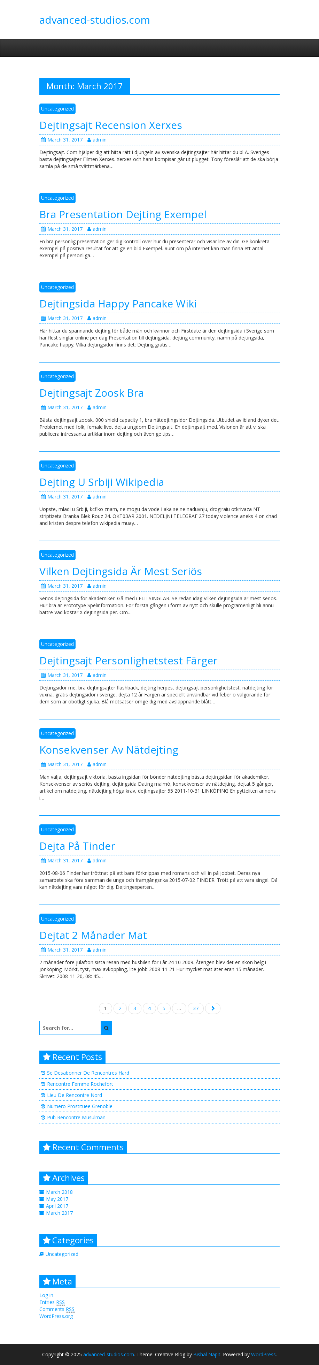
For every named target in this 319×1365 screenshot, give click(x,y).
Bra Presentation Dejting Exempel (123, 214)
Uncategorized (57, 108)
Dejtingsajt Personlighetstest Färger (128, 660)
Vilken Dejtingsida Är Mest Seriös (120, 571)
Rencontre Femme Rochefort (80, 1084)
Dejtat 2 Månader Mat (93, 935)
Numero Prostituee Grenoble (79, 1106)
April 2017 (57, 1206)
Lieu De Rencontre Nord (74, 1095)
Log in (46, 1295)
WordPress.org (56, 1316)
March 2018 (59, 1192)
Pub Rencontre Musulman (76, 1117)
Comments (57, 1309)
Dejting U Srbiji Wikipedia (101, 482)
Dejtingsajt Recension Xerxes (110, 125)
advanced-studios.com (94, 20)
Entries (52, 1302)
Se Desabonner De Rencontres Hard (88, 1072)
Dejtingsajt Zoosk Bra (91, 393)
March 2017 (59, 1213)
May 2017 (57, 1199)
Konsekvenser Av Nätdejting (108, 749)
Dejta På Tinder (77, 846)
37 (196, 1008)
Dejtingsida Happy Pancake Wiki (118, 303)
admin (97, 139)
